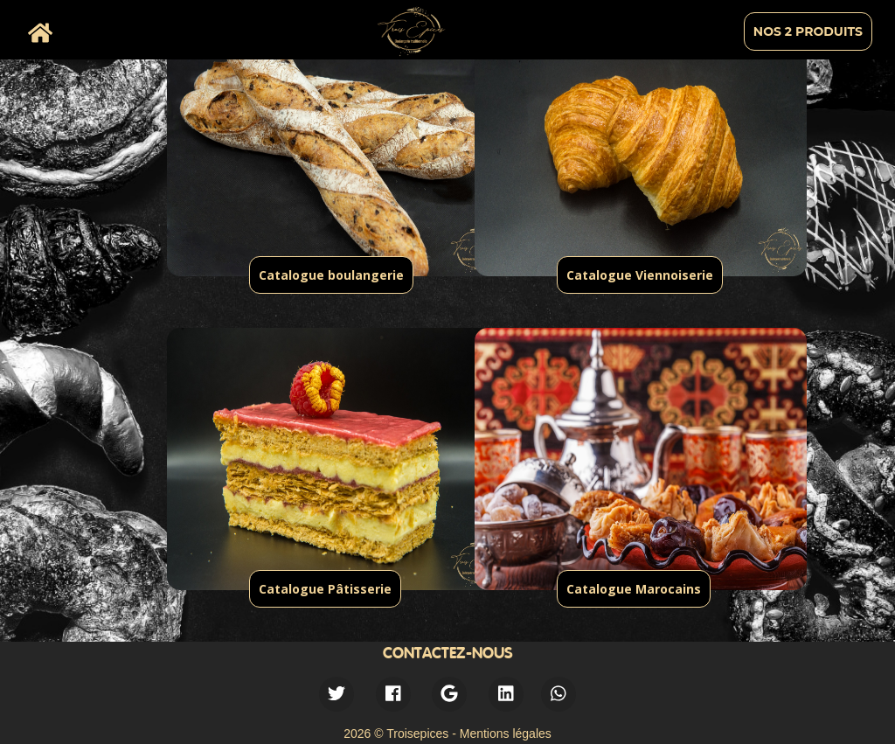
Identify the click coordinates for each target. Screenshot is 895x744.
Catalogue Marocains (633, 589)
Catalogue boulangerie (331, 275)
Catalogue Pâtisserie (325, 589)
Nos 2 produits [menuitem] (808, 31)
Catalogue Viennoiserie (639, 275)
